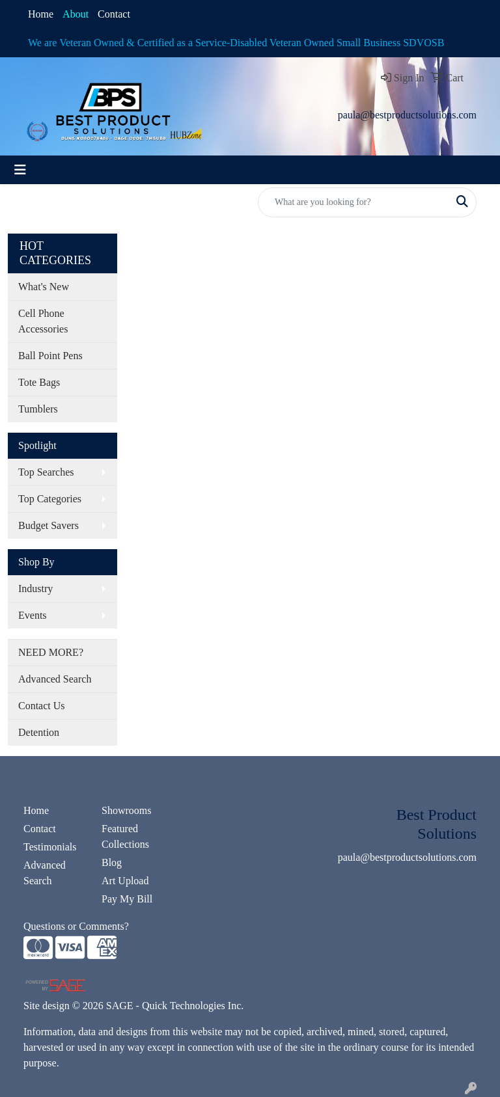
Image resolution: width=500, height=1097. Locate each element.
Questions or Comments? (76, 926)
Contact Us (41, 705)
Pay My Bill (127, 898)
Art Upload (125, 880)
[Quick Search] (353, 202)
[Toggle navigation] (20, 170)
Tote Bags (39, 382)
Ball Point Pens (50, 355)
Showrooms (126, 810)
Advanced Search (54, 678)
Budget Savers (48, 525)
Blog (112, 862)
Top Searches (46, 472)
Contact (114, 14)
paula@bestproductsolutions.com (407, 114)
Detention (38, 732)
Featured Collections (125, 836)
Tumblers (38, 408)
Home (40, 14)
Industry (35, 588)
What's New (43, 286)
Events (32, 615)
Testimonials (50, 846)
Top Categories (49, 498)
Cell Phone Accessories (43, 321)
